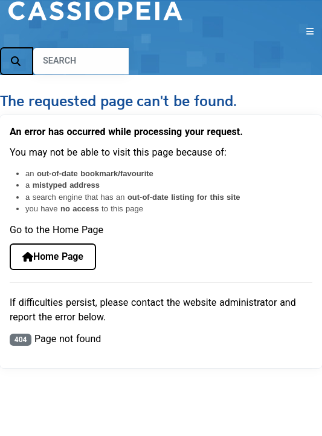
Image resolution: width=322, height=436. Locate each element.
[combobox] (81, 61)
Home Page (52, 256)
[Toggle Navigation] (161, 31)
